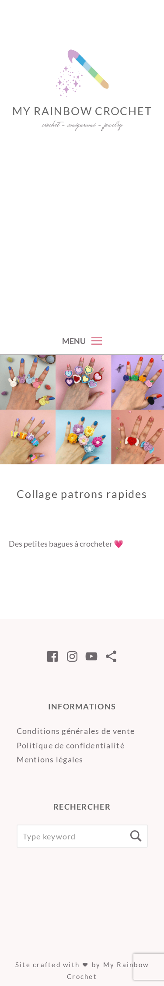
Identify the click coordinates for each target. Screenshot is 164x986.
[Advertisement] (82, 240)
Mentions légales (50, 759)
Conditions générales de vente (76, 731)
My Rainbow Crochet (82, 110)
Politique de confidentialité (71, 745)
